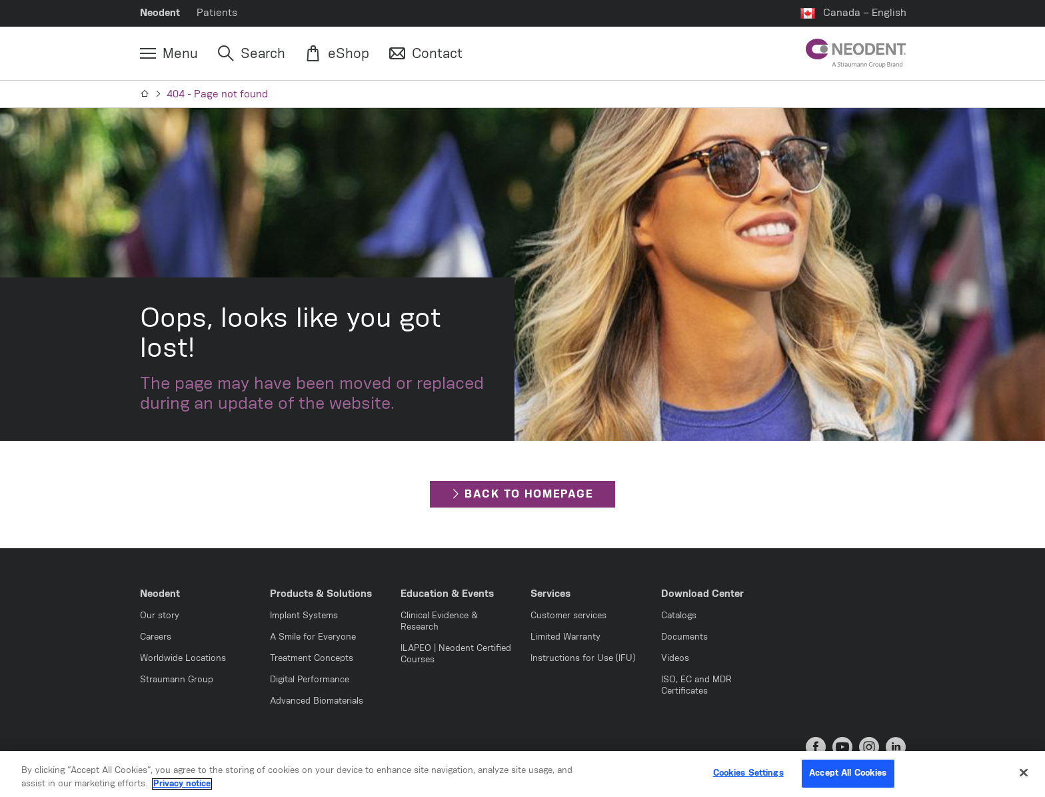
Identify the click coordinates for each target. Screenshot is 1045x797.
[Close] (1023, 777)
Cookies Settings (748, 778)
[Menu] (169, 54)
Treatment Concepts (311, 658)
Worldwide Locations (183, 658)
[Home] (145, 94)
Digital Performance (309, 680)
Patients (217, 13)
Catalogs (678, 616)
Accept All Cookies (847, 778)
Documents (684, 637)
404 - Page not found (217, 94)
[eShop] (337, 54)
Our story (159, 616)
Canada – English (864, 13)
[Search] (251, 54)
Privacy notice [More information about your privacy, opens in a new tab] (182, 788)
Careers (155, 637)
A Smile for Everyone (313, 637)
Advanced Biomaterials (316, 701)
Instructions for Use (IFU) (582, 658)
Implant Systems (304, 616)
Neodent (160, 13)
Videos (675, 658)
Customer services (568, 616)
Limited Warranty (565, 637)
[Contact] (426, 54)
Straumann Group (176, 680)
